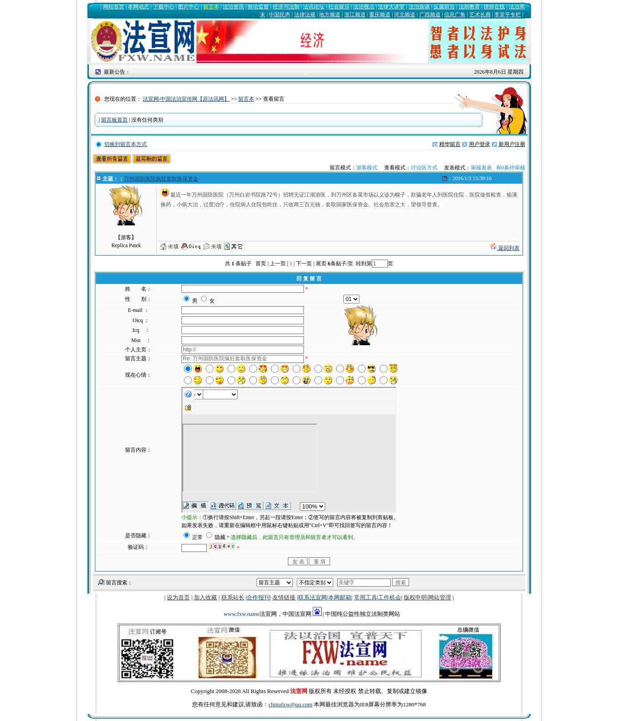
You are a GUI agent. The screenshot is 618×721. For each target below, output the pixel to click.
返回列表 (505, 248)
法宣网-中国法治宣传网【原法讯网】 (186, 99)
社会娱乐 (339, 7)
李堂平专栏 (507, 15)
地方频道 (329, 15)
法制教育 (469, 7)
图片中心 (188, 7)
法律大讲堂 (391, 7)
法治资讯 (233, 7)
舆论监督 (258, 7)
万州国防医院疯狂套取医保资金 (161, 179)
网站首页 (113, 7)
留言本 (211, 7)
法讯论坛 (313, 7)
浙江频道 (355, 15)
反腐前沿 (444, 7)
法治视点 (363, 7)
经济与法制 (286, 7)
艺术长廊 (480, 15)
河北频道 (404, 15)
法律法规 (304, 15)
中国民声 (279, 15)
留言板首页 (114, 120)
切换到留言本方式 (125, 144)
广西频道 (430, 15)
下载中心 (163, 7)
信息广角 (454, 15)
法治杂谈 (419, 7)
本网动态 (138, 7)
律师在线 (494, 7)
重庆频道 (379, 15)
